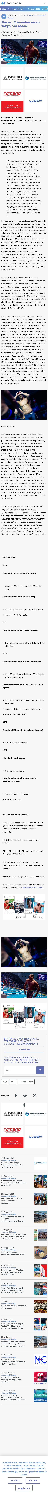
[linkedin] (33, 1094)
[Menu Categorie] (44, 2)
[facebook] (15, 1094)
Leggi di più (24, 1489)
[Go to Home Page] (25, 15)
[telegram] (40, 1094)
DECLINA (32, 1482)
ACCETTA (16, 1482)
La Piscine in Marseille (32, 887)
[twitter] (27, 1094)
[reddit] (21, 1094)
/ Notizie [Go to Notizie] (30, 15)
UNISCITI (24, 1049)
